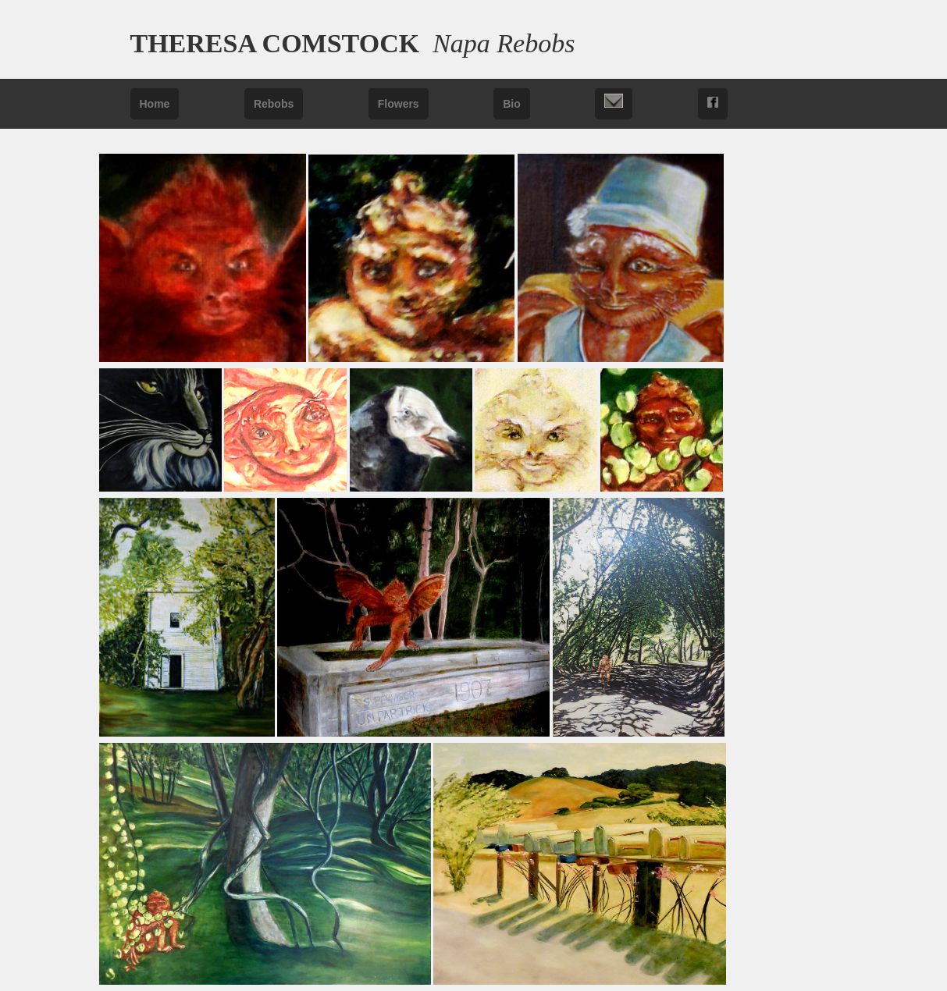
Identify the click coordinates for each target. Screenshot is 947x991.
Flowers (398, 104)
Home (155, 104)
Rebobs (274, 104)
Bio (512, 104)
